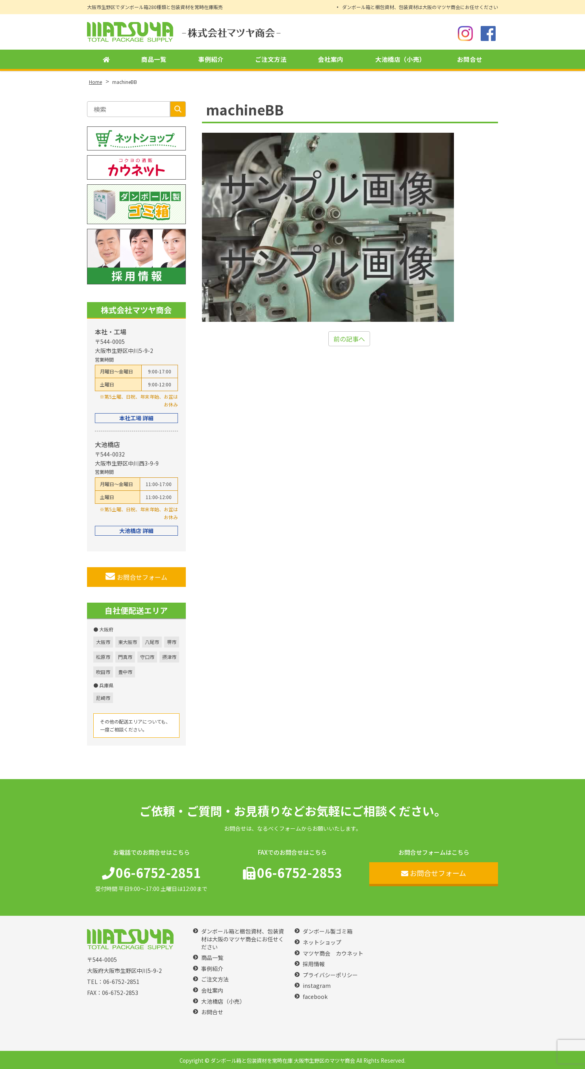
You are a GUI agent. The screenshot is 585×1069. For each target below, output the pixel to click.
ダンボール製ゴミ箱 (327, 931)
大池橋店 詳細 (136, 530)
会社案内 (330, 59)
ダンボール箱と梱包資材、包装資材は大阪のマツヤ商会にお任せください (420, 7)
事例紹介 (211, 59)
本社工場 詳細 (136, 418)
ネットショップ (322, 942)
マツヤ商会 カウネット (333, 953)
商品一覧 (154, 59)
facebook (315, 996)
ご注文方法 (271, 59)
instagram (317, 985)
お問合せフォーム (136, 577)
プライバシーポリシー (330, 975)
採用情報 (314, 964)
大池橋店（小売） (400, 59)
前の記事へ (349, 338)
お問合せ (469, 59)
